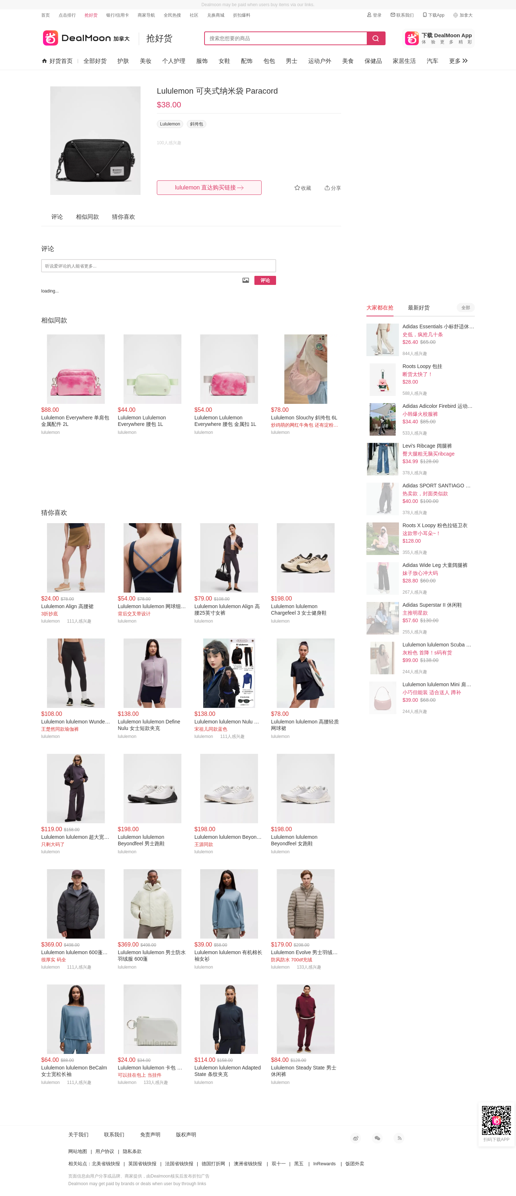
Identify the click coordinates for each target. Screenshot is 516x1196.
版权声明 (186, 1134)
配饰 (247, 61)
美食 (348, 61)
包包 (269, 61)
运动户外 (319, 61)
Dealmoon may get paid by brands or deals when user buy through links (137, 1183)
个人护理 (173, 61)
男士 (291, 61)
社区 (194, 15)
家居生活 (404, 61)
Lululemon (170, 124)
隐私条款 (132, 1151)
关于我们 (78, 1134)
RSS (399, 1138)
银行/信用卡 (117, 15)
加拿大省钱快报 (85, 36)
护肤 (123, 61)
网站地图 (77, 1151)
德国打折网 (213, 1163)
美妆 (145, 61)
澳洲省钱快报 (248, 1163)
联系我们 (402, 15)
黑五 (299, 1163)
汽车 (432, 61)
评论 (265, 280)
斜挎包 (196, 124)
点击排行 (67, 15)
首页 (45, 15)
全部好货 (95, 61)
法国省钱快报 (179, 1163)
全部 (465, 307)
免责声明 (150, 1134)
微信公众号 (377, 1138)
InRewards (324, 1163)
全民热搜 (172, 15)
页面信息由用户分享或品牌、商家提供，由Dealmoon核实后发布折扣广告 (139, 1176)
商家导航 (146, 15)
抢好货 (91, 15)
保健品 (373, 61)
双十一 (279, 1163)
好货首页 (57, 61)
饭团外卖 (354, 1163)
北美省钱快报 (106, 1163)
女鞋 (224, 61)
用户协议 (104, 1151)
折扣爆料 (241, 15)
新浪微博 (355, 1138)
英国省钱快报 (142, 1163)
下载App (433, 15)
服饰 (202, 61)
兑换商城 (215, 15)
